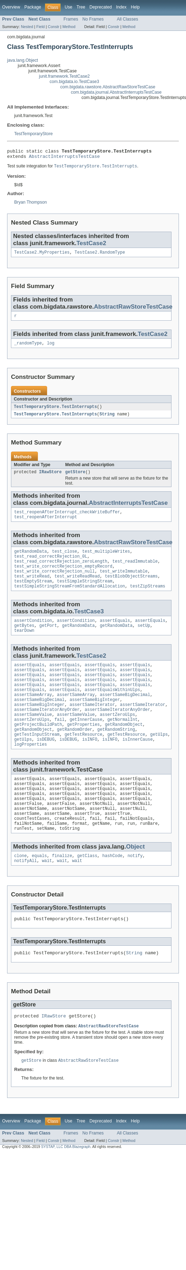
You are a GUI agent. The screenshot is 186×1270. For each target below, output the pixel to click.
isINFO (89, 766)
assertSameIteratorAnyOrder (47, 732)
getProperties (83, 749)
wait (47, 897)
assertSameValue (33, 737)
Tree (81, 7)
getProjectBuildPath (38, 749)
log (50, 347)
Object (135, 881)
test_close (64, 559)
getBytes (24, 640)
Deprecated (101, 7)
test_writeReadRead (77, 588)
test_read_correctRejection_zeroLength (60, 571)
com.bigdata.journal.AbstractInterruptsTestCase (116, 92)
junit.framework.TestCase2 (64, 76)
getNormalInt (122, 743)
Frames (70, 19)
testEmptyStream (33, 593)
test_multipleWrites (106, 559)
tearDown (24, 645)
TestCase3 (89, 624)
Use (68, 7)
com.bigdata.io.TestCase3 (74, 81)
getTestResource (83, 760)
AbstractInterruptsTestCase (64, 158)
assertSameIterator (92, 726)
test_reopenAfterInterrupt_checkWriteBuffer (67, 518)
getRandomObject (124, 749)
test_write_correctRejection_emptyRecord (63, 576)
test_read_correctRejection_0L (50, 565)
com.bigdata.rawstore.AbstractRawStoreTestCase (107, 86)
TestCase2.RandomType (100, 255)
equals (39, 891)
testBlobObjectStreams (131, 588)
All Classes (127, 19)
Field (40, 26)
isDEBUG (46, 766)
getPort (48, 640)
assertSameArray (33, 715)
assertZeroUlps (117, 737)
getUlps (159, 760)
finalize (62, 891)
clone (20, 891)
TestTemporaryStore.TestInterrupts (55, 411)
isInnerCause (138, 766)
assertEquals (115, 634)
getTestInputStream (37, 760)
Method (68, 26)
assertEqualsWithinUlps (112, 709)
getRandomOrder (74, 754)
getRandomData (30, 559)
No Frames (93, 19)
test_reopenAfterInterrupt (45, 524)
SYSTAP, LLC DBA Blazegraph (65, 1187)
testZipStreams (147, 599)
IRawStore (50, 478)
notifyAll (25, 897)
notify (135, 891)
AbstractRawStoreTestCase (133, 310)
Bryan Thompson (30, 204)
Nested (27, 26)
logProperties (30, 771)
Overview (11, 7)
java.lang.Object (22, 60)
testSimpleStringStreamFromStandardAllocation (69, 599)
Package (32, 7)
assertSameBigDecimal (125, 715)
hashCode (112, 891)
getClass (87, 891)
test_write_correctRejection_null (54, 582)
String (107, 419)
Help (135, 7)
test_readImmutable (135, 571)
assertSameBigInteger (94, 720)
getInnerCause (85, 743)
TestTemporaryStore (33, 133)
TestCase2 (91, 245)
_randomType (28, 347)
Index (121, 7)
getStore (75, 478)
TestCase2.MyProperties (41, 255)
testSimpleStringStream (84, 593)
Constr (53, 26)
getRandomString (116, 754)
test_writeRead (32, 588)
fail (59, 743)
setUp (143, 640)
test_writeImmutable (124, 582)
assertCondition (33, 634)
